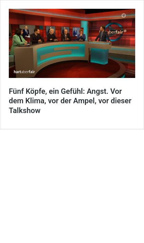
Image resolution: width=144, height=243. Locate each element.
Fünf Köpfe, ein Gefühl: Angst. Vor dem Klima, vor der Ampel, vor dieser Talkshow (70, 101)
